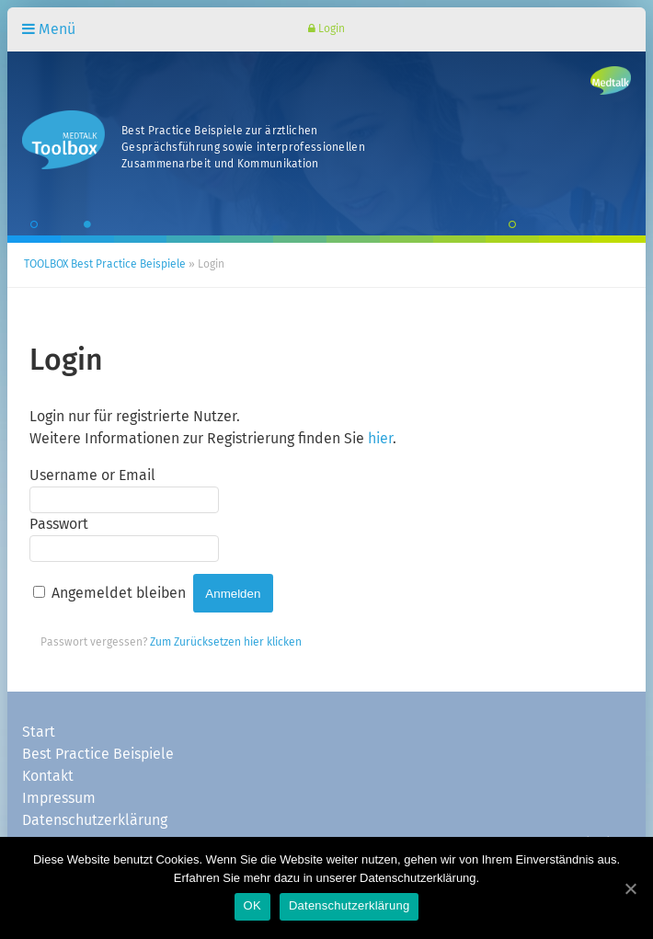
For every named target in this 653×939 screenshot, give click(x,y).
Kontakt (48, 776)
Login (326, 29)
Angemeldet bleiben (119, 593)
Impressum (59, 798)
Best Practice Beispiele (98, 754)
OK (252, 905)
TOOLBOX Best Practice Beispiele (105, 264)
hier (380, 438)
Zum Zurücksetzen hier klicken (226, 642)
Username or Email (92, 475)
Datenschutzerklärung (94, 820)
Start (38, 732)
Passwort (58, 524)
